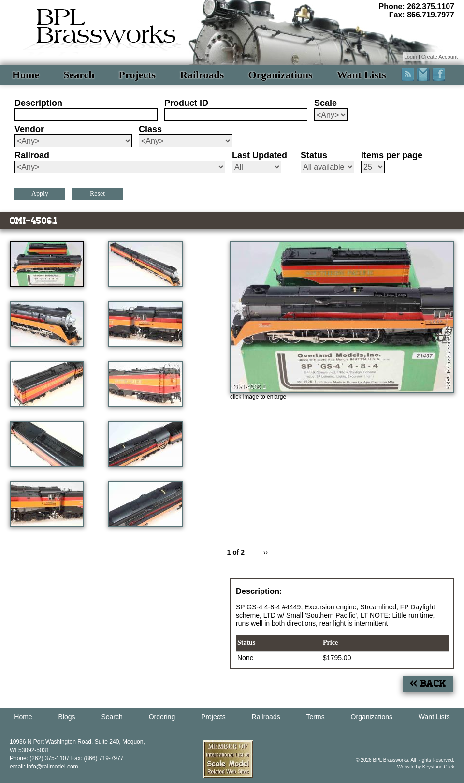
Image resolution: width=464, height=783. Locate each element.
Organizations (280, 75)
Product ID (186, 103)
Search (78, 75)
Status (314, 155)
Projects (137, 75)
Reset (97, 193)
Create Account (439, 56)
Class (150, 129)
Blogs (66, 717)
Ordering (162, 717)
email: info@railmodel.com (44, 766)
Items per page (391, 155)
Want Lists (361, 75)
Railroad (31, 155)
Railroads (202, 75)
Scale (325, 103)
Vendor (29, 129)
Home (25, 75)
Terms (315, 717)
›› (265, 552)
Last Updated (259, 155)
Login (410, 56)
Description (38, 103)
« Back (428, 684)
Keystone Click (438, 766)
